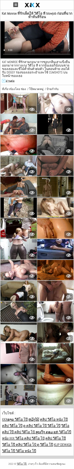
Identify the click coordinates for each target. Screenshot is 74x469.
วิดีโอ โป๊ (9, 451)
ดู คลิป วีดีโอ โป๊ (35, 425)
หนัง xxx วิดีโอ (13, 438)
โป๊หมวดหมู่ (36, 89)
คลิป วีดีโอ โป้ (25, 432)
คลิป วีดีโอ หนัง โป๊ (54, 419)
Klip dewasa (62, 444)
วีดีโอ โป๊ (21, 419)
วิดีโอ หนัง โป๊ (26, 451)
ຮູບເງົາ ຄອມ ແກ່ (47, 432)
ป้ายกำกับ (53, 89)
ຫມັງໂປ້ (33, 419)
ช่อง (24, 89)
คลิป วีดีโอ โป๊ (12, 425)
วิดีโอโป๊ (65, 432)
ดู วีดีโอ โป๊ (45, 444)
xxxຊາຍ (8, 419)
